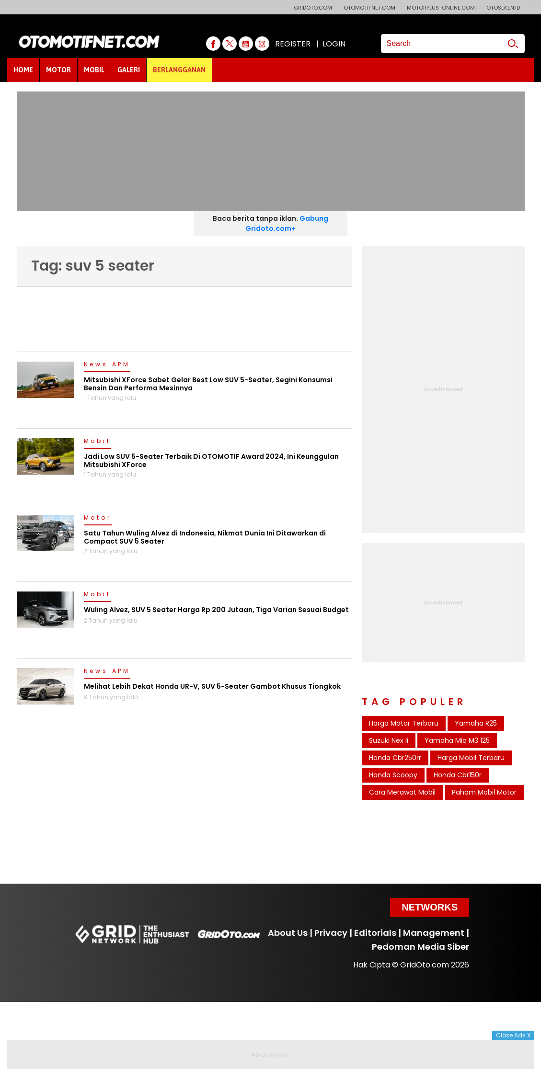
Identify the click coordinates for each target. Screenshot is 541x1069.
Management (433, 933)
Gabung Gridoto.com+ (286, 223)
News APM (107, 365)
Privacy (330, 933)
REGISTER (293, 43)
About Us (288, 933)
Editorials (375, 933)
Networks (430, 907)
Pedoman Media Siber (420, 947)
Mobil (97, 441)
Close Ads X (513, 1035)
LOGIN (333, 43)
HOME (23, 70)
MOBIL (94, 70)
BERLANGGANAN (179, 70)
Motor (98, 518)
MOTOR (58, 70)
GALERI (128, 70)
